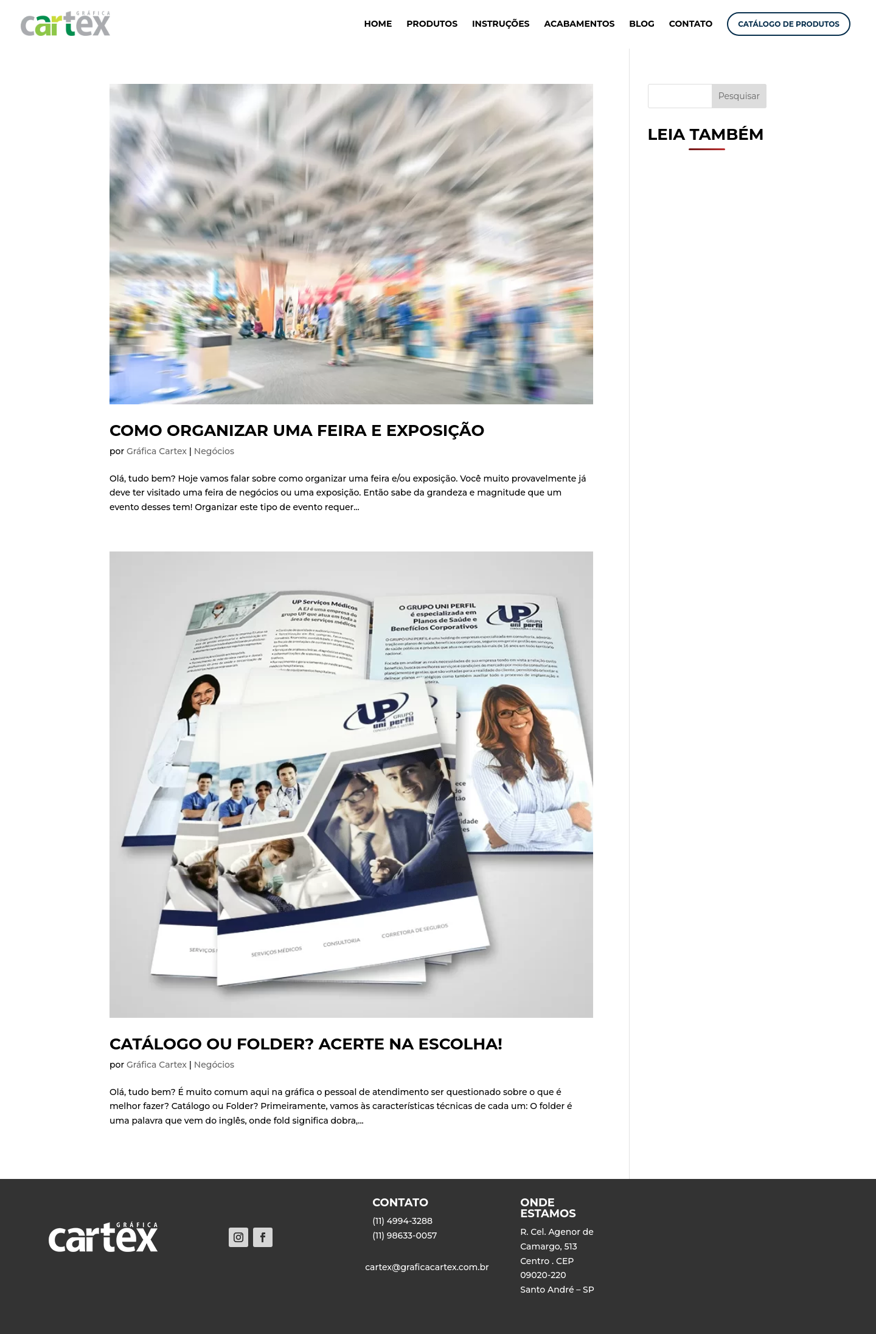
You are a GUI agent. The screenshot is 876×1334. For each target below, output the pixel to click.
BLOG (642, 24)
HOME (378, 24)
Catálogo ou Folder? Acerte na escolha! (305, 1044)
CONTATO (691, 24)
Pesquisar (739, 96)
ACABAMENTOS (579, 24)
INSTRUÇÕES (501, 24)
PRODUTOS (431, 24)
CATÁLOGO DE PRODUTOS (788, 24)
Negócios (214, 451)
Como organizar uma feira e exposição (296, 430)
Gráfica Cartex (157, 451)
